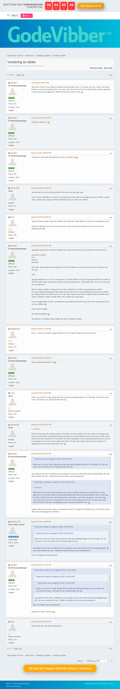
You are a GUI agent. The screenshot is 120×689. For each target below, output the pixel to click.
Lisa (12, 393)
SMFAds (8, 686)
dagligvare (15, 329)
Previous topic (96, 68)
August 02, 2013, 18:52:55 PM (41, 153)
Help (93, 683)
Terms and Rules (101, 683)
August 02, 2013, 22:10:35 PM (41, 188)
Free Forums (17, 686)
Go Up (9, 649)
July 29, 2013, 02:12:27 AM (40, 83)
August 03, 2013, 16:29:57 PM (41, 424)
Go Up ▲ (111, 683)
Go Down (10, 75)
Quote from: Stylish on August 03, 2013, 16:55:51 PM (54, 527)
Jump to (80, 661)
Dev (12, 622)
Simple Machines (23, 683)
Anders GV (16, 522)
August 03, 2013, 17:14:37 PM (41, 565)
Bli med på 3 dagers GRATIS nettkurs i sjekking (60, 668)
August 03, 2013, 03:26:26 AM (41, 217)
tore (12, 217)
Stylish (14, 83)
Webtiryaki (88, 683)
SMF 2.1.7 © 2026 (12, 683)
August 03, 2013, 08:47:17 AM (41, 245)
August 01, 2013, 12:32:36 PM (41, 118)
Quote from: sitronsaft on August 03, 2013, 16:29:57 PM (55, 482)
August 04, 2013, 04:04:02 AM (41, 621)
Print (110, 75)
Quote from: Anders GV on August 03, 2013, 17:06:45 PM (55, 570)
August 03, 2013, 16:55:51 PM (41, 453)
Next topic (108, 68)
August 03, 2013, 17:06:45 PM (41, 521)
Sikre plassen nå (91, 6)
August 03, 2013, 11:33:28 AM (41, 358)
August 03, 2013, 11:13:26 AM (41, 329)
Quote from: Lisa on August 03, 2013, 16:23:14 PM (53, 459)
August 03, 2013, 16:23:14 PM (41, 393)
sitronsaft (15, 188)
